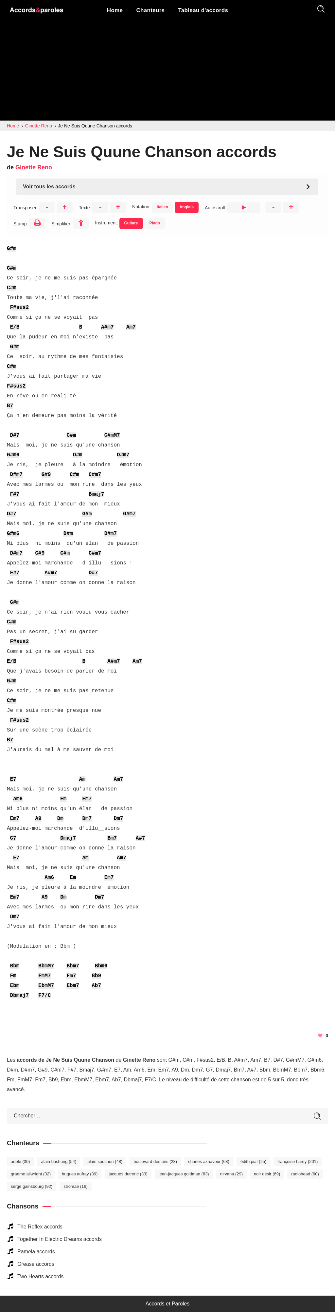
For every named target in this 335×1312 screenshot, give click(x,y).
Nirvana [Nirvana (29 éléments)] (231, 1173)
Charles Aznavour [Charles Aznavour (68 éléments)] (208, 1161)
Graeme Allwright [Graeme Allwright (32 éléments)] (31, 1173)
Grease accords (35, 1264)
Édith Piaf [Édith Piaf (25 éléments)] (253, 1161)
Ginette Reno (33, 167)
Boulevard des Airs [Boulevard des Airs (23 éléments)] (155, 1161)
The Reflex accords (39, 1226)
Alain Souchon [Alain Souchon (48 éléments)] (104, 1161)
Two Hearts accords (40, 1276)
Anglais (187, 207)
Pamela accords (36, 1251)
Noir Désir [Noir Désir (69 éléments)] (267, 1173)
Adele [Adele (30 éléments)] (20, 1161)
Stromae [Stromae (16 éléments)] (75, 1186)
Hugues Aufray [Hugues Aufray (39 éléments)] (79, 1173)
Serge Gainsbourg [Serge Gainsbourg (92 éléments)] (31, 1186)
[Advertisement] (167, 71)
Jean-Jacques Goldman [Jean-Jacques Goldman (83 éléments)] (184, 1173)
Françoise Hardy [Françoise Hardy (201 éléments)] (297, 1161)
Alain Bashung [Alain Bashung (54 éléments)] (59, 1161)
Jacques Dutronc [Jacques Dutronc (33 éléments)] (128, 1173)
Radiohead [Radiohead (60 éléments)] (305, 1173)
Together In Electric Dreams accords (59, 1239)
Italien (162, 207)
